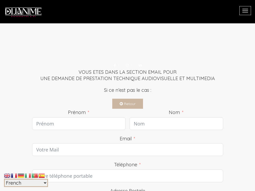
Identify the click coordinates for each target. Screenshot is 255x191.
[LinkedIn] (140, 65)
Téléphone (125, 165)
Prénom (77, 112)
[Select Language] (26, 183)
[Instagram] (127, 65)
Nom (174, 112)
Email (126, 139)
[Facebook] (115, 65)
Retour (128, 103)
